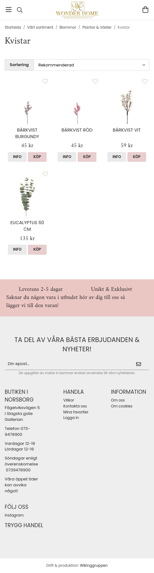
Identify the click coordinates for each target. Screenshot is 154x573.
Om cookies (122, 406)
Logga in (71, 417)
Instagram (14, 515)
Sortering (19, 65)
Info (17, 156)
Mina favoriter (75, 412)
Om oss (118, 400)
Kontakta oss (75, 406)
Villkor (68, 400)
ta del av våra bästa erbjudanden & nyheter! (77, 344)
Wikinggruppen (94, 565)
